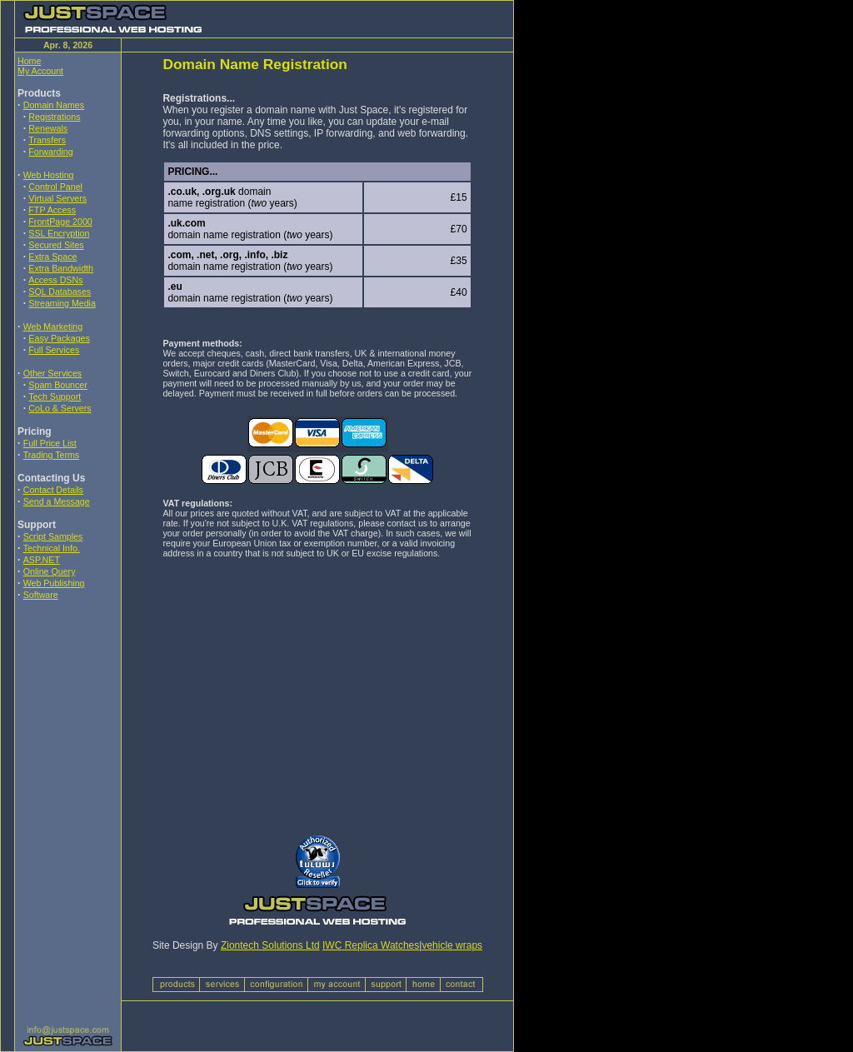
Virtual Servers (57, 198)
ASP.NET (41, 560)
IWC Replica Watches (370, 945)
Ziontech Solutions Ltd (270, 945)
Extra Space (52, 257)
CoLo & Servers (59, 408)
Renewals (47, 128)
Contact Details (53, 490)
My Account (40, 71)
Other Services (52, 373)
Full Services (53, 350)
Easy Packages (58, 338)
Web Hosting (48, 175)
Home (29, 61)
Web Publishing (54, 583)
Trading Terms (51, 455)
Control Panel (55, 187)
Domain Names (53, 105)
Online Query (49, 571)
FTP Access (52, 210)
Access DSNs (55, 280)
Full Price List (50, 443)
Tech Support (54, 396)
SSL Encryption (58, 233)
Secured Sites (55, 245)
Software (40, 595)
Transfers (47, 140)
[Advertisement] (67, 724)
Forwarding (50, 152)
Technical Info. (51, 548)
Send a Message (56, 501)
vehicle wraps (452, 945)
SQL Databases (59, 292)
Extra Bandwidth (60, 268)
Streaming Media (62, 303)
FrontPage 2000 (60, 222)
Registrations (54, 117)
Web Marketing (52, 327)
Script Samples (53, 536)
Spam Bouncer (57, 385)
